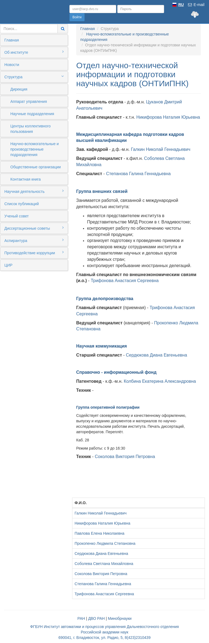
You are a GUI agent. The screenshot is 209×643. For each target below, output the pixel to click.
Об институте (34, 52)
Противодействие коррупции (34, 252)
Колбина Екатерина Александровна (160, 381)
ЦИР (8, 265)
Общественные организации (35, 167)
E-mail (196, 4)
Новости (11, 64)
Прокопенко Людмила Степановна (105, 543)
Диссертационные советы (34, 228)
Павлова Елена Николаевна (99, 533)
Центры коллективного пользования (30, 129)
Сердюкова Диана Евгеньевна (156, 355)
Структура (34, 76)
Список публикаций (21, 204)
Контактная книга (25, 179)
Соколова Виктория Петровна (125, 456)
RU (181, 4)
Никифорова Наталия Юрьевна (168, 117)
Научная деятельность (34, 191)
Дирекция (18, 89)
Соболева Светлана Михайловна (104, 563)
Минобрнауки (119, 618)
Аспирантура (34, 240)
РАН (81, 618)
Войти (77, 17)
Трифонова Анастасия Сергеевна (125, 280)
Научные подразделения (32, 114)
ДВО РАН (96, 618)
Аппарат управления (28, 101)
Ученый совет (16, 216)
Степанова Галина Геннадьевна (138, 173)
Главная (11, 40)
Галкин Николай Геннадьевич (160, 149)
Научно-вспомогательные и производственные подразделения (34, 149)
